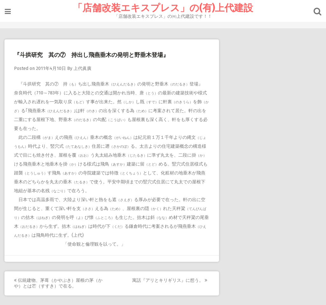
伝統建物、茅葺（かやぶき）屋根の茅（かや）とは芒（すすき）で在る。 (58, 283)
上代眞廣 (83, 68)
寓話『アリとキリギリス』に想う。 (170, 280)
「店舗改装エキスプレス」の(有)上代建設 (163, 8)
